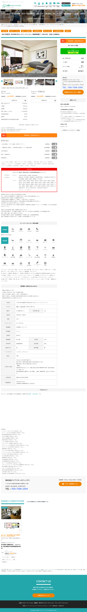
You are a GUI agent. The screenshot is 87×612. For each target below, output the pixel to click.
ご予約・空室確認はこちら (71, 484)
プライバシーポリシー (43, 605)
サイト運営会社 (53, 605)
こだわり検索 (46, 6)
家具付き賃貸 (58, 6)
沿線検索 (39, 6)
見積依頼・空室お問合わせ (32, 135)
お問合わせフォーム (44, 595)
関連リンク (25, 605)
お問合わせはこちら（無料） (73, 92)
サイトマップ (33, 605)
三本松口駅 (22, 306)
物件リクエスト (66, 5)
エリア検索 (35, 6)
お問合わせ (54, 6)
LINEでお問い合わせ (73, 52)
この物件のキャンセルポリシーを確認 (71, 130)
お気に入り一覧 (66, 3)
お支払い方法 (50, 6)
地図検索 (43, 6)
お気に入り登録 (74, 45)
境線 (17, 306)
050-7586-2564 (79, 5)
